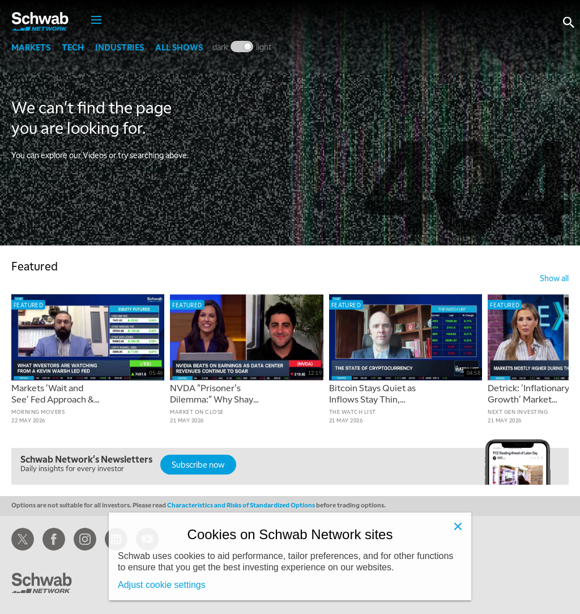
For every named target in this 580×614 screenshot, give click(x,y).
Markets (30, 47)
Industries (119, 47)
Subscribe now (198, 464)
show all (554, 278)
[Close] (457, 526)
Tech (73, 47)
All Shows (179, 47)
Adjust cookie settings (162, 585)
